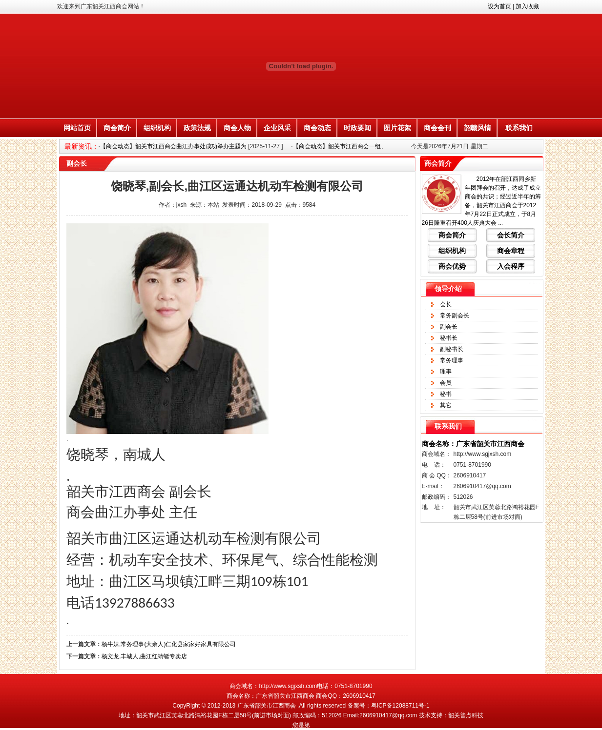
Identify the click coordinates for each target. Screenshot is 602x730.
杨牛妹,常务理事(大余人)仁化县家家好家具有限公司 (169, 644)
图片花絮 (397, 128)
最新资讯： (81, 146)
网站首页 (77, 128)
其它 (446, 405)
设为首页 (499, 6)
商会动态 (317, 128)
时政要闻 (357, 128)
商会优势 (452, 266)
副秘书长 (451, 349)
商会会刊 (437, 128)
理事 (446, 371)
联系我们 (519, 128)
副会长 (448, 326)
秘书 (446, 394)
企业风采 (277, 128)
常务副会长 (454, 315)
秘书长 (448, 338)
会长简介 (510, 235)
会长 (446, 304)
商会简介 (117, 128)
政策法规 (197, 128)
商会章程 (510, 251)
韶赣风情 (477, 128)
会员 (446, 382)
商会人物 (237, 128)
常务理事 (451, 360)
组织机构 (157, 128)
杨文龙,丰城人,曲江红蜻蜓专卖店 (144, 656)
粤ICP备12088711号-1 (400, 705)
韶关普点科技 (465, 715)
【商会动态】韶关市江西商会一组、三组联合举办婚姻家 (366, 146)
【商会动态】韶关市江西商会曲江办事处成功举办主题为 (173, 146)
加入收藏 (527, 6)
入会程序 (510, 266)
